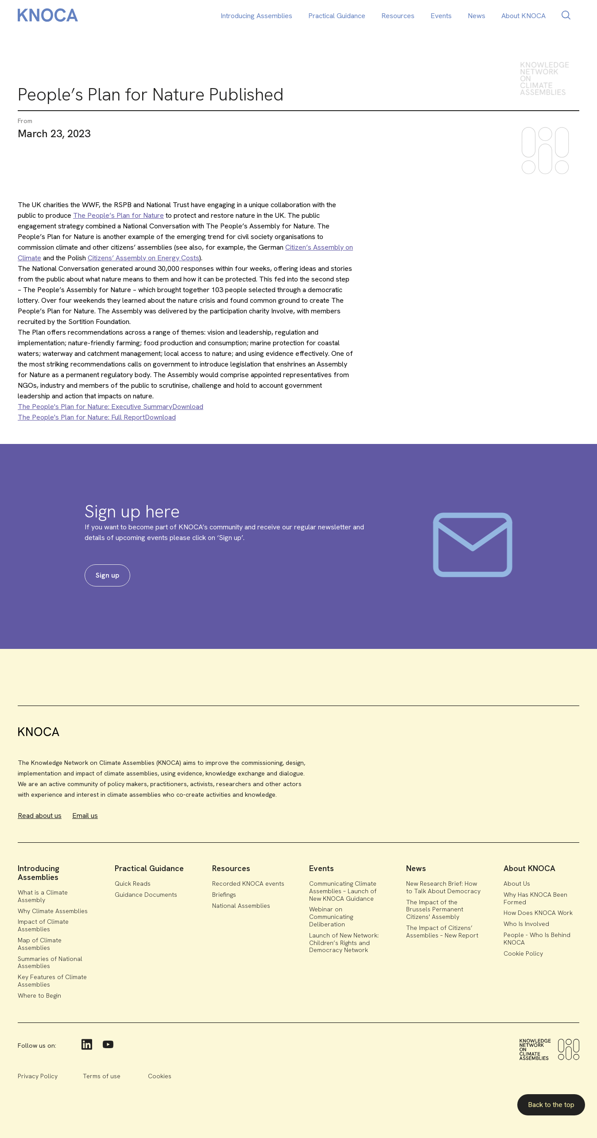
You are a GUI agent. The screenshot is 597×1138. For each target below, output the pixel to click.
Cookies (159, 1076)
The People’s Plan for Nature (118, 215)
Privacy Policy (38, 1076)
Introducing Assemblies (256, 15)
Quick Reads (133, 883)
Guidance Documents (146, 895)
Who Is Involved (526, 924)
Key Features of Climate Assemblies (52, 980)
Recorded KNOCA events (248, 883)
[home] (48, 16)
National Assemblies (241, 906)
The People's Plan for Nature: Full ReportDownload (97, 417)
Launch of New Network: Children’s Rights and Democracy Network (344, 942)
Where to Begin (39, 995)
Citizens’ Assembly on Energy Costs (143, 257)
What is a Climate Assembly (43, 896)
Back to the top (551, 1104)
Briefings (224, 895)
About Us (517, 883)
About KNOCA (523, 15)
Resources (398, 15)
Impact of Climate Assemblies (43, 925)
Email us (85, 815)
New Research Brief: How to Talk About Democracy (443, 887)
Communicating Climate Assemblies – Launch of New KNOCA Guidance (342, 891)
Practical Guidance (336, 15)
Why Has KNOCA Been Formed (535, 898)
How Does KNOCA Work (538, 913)
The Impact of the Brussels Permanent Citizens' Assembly (434, 909)
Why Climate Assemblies (53, 911)
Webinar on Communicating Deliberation (331, 916)
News (476, 15)
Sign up (107, 575)
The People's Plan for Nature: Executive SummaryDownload (110, 406)
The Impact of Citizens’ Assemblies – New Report (442, 931)
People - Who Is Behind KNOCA (537, 938)
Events (441, 15)
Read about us (40, 815)
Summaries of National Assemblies (50, 962)
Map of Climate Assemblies (40, 944)
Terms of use (101, 1076)
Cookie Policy (523, 953)
